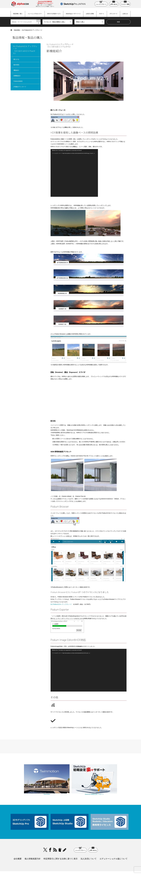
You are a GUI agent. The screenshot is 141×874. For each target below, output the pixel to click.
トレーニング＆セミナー (35, 13)
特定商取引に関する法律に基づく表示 (61, 848)
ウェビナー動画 (125, 3)
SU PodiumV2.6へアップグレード (61, 604)
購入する (16, 59)
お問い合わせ (113, 3)
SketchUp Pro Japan (80, 867)
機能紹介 (16, 70)
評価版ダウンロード (20, 86)
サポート (101, 13)
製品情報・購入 (17, 13)
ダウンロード (113, 13)
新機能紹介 (17, 76)
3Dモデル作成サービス (54, 13)
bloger (60, 840)
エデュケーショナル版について (114, 848)
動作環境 (16, 65)
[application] (74, 173)
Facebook (50, 840)
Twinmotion (54, 784)
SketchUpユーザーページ (73, 13)
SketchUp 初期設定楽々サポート (88, 784)
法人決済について (89, 848)
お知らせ (125, 13)
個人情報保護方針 (33, 848)
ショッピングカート (101, 3)
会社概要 (18, 848)
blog (65, 840)
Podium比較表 (18, 81)
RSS (55, 840)
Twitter (45, 840)
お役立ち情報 (90, 13)
